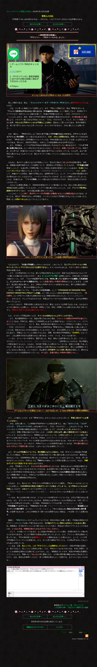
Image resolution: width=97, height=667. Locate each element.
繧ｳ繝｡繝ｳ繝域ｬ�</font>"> (42, 579)
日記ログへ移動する (75, 607)
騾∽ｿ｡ (10, 594)
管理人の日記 (25, 11)
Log (80, 572)
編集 (86, 607)
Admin (81, 576)
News (80, 571)
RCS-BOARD (45, 597)
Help (80, 574)
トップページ (13, 11)
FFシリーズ (78, 605)
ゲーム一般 (68, 605)
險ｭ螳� (81, 569)
